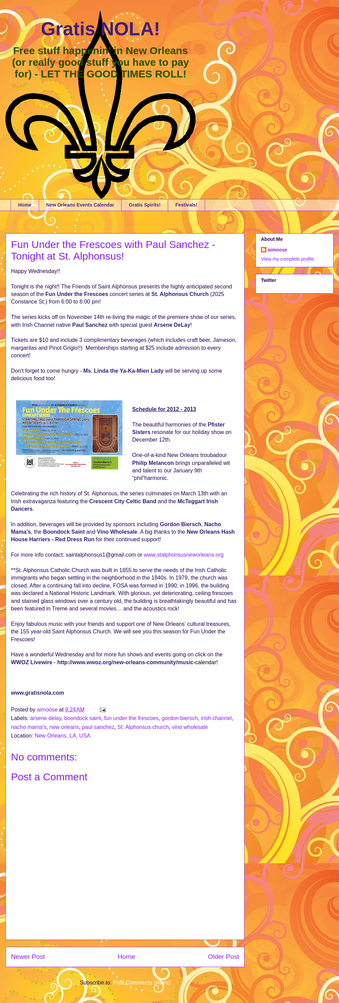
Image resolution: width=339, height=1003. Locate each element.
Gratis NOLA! (100, 28)
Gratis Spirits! (145, 205)
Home (25, 205)
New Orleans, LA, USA (62, 736)
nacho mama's (29, 727)
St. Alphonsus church (143, 727)
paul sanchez (98, 727)
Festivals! (186, 205)
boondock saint (82, 718)
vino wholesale (190, 727)
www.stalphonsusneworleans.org (184, 555)
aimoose (277, 249)
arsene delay (45, 718)
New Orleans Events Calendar (80, 205)
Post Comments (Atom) (141, 983)
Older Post (223, 956)
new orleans (64, 727)
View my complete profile (287, 259)
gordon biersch (180, 718)
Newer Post (28, 956)
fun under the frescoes (131, 718)
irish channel (216, 718)
